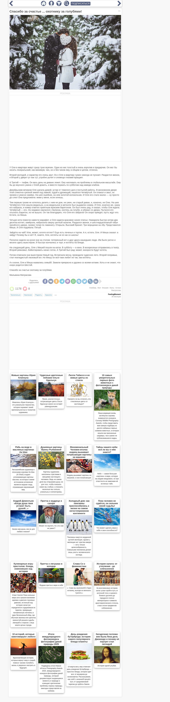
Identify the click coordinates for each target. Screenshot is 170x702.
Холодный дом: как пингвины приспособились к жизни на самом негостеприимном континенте (79, 507)
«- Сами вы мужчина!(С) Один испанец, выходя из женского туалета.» (79, 590)
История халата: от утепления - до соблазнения (107, 566)
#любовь (92, 288)
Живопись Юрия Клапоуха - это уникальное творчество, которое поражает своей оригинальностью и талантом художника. (23, 407)
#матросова (116, 290)
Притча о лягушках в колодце (51, 565)
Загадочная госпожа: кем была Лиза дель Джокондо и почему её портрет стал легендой (107, 639)
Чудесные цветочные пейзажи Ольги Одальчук (51, 377)
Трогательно (15, 295)
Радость (38, 295)
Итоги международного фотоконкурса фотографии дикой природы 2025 (51, 639)
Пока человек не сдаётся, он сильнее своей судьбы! (107, 503)
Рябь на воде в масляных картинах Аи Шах (23, 449)
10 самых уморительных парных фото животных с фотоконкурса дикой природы (107, 381)
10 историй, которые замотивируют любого (23, 635)
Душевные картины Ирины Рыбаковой (51, 448)
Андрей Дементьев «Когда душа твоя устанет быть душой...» (23, 505)
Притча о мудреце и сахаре (51, 502)
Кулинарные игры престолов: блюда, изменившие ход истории (23, 567)
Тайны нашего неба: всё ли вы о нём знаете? (107, 449)
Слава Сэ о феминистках (79, 565)
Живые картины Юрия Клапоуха (23, 376)
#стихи (118, 288)
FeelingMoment (114, 294)
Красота (48, 295)
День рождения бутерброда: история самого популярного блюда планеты (79, 638)
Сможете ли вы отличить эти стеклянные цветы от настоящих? (79, 401)
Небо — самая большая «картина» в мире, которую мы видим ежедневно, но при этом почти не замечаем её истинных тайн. (107, 479)
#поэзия (105, 288)
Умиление (28, 295)
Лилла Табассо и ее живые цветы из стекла (79, 377)
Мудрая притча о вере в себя (51, 585)
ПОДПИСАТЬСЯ (81, 3)
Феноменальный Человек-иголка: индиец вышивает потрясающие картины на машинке (79, 452)
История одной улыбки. (107, 666)
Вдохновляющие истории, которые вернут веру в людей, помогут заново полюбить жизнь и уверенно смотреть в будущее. (23, 663)
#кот (99, 288)
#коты (112, 288)
